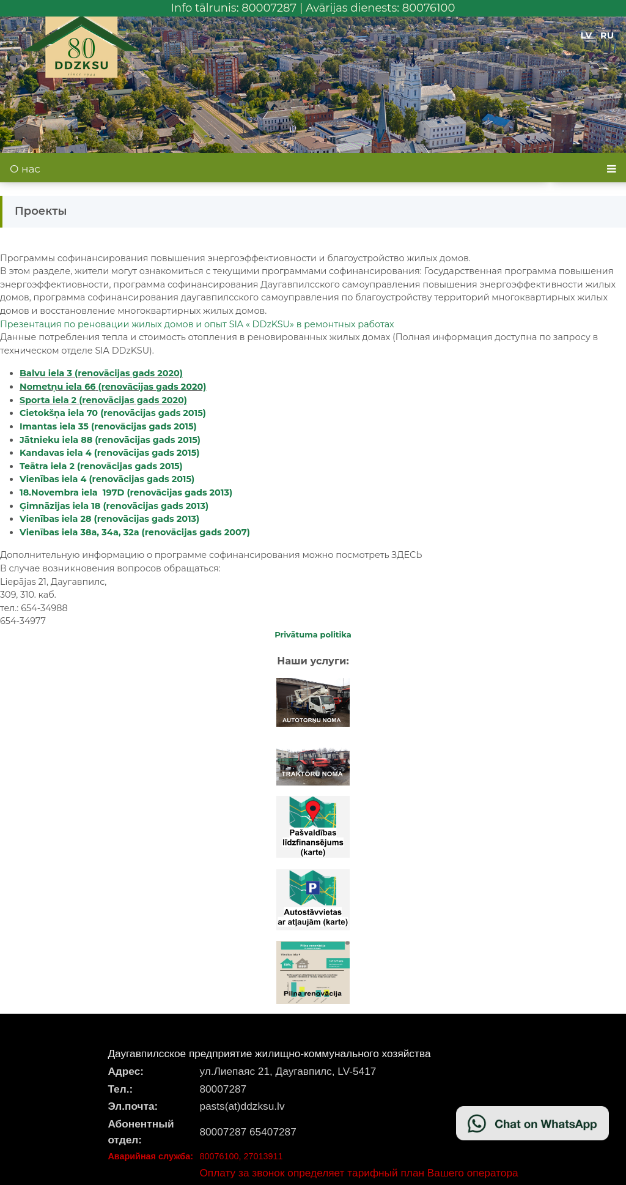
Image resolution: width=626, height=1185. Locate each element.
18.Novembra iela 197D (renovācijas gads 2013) (126, 492)
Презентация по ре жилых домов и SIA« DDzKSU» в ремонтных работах (197, 324)
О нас (25, 169)
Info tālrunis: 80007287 (234, 8)
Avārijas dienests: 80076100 (380, 8)
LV (586, 35)
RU (607, 35)
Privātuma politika (313, 634)
